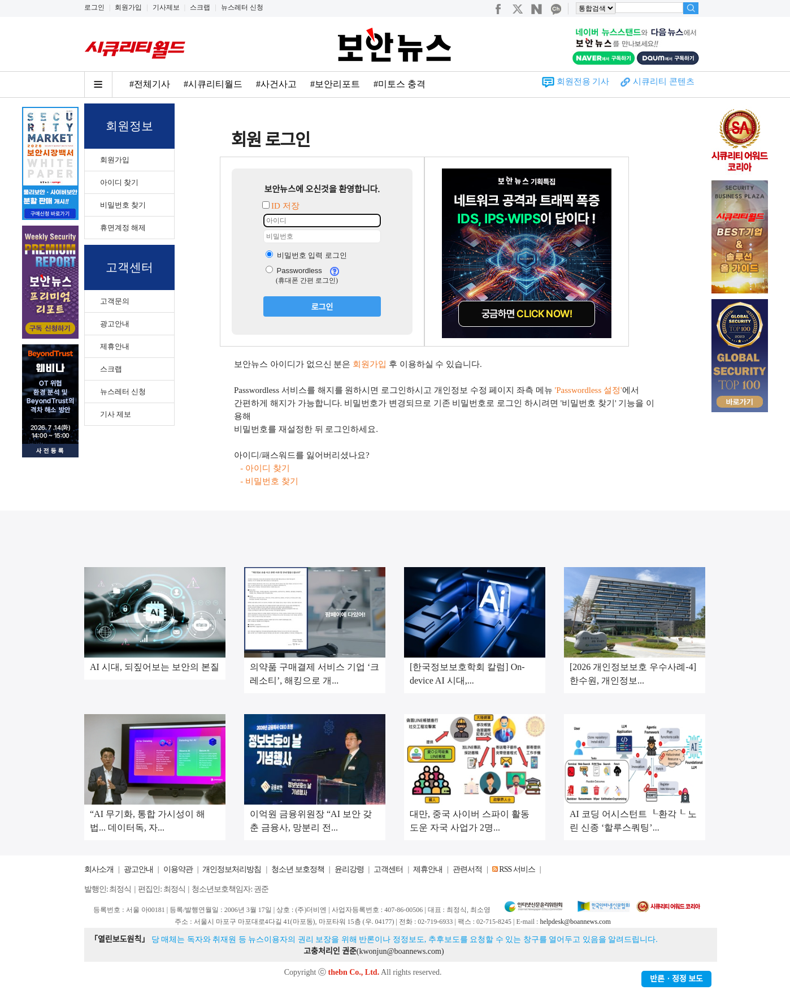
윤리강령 (349, 869)
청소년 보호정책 (297, 869)
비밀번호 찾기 (123, 205)
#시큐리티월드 (213, 84)
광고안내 (114, 323)
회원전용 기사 (583, 81)
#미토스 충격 (400, 84)
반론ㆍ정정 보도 (676, 979)
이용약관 (178, 869)
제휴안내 (114, 346)
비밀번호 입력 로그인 (306, 255)
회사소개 (99, 869)
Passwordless (294, 270)
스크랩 (200, 7)
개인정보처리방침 (231, 869)
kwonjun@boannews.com (400, 951)
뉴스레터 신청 (242, 7)
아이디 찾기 (119, 182)
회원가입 (128, 7)
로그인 (94, 7)
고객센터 (388, 869)
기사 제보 (115, 414)
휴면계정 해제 (123, 227)
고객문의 (114, 301)
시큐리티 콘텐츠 (663, 81)
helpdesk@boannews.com (575, 922)
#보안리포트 (335, 84)
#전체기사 (149, 84)
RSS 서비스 (517, 869)
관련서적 (467, 869)
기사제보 (166, 7)
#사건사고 (276, 84)
